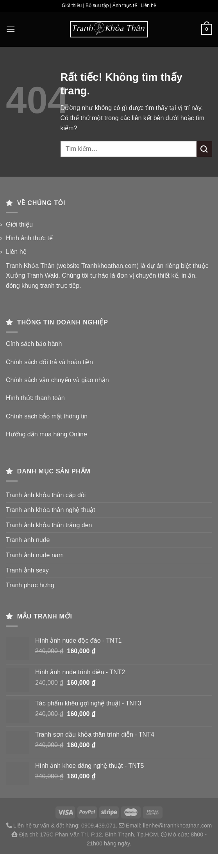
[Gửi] (204, 148)
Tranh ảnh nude (28, 540)
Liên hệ (16, 251)
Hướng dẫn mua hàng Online (46, 434)
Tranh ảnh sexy (27, 570)
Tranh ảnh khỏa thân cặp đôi (46, 495)
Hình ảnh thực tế (29, 238)
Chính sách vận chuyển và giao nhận (57, 380)
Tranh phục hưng (30, 585)
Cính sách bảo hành (34, 343)
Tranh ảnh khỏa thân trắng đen (49, 525)
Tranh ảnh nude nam (35, 555)
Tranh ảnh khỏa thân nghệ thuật (50, 510)
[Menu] (10, 29)
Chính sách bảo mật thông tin (47, 416)
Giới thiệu (19, 224)
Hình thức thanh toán (35, 398)
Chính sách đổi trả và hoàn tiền (49, 362)
